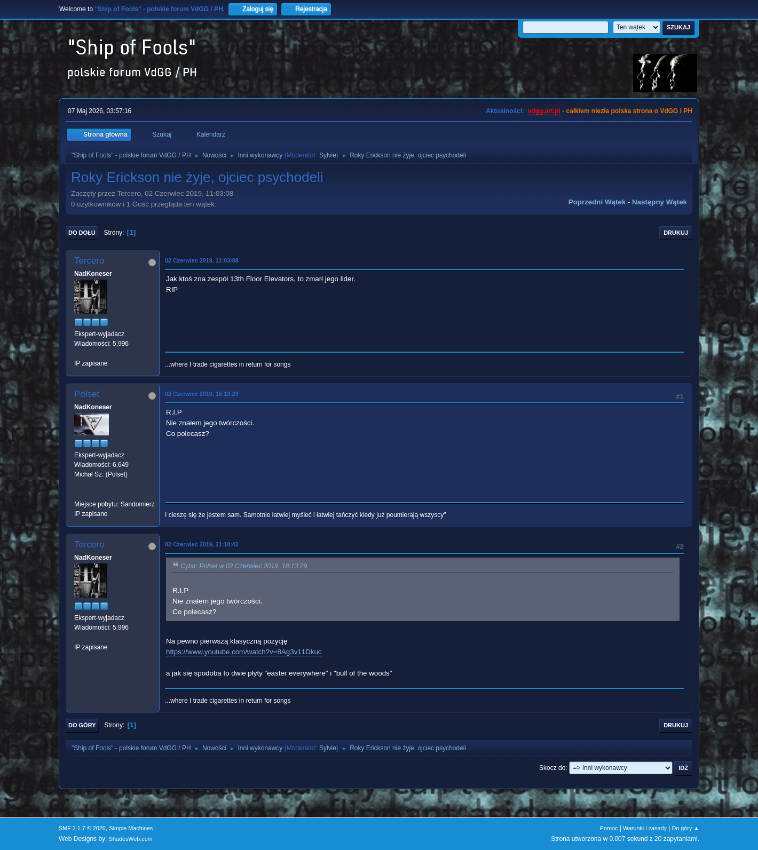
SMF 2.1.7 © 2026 (82, 828)
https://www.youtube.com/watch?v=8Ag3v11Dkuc (244, 652)
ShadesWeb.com (131, 839)
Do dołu (82, 232)
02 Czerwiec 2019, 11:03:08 (202, 260)
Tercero (89, 261)
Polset (86, 394)
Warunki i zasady (645, 828)
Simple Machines (131, 828)
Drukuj (676, 232)
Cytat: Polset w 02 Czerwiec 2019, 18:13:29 (243, 566)
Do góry (82, 725)
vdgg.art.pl (544, 111)
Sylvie (327, 155)
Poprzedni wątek (597, 202)
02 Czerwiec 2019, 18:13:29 (202, 394)
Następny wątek (659, 202)
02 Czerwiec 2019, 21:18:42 (202, 544)
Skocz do (552, 768)
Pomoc (609, 828)
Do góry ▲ (685, 828)
